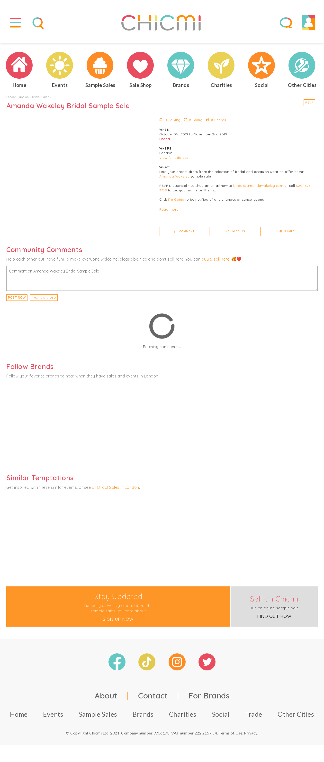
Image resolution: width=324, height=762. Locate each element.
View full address (173, 158)
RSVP (309, 102)
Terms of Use (230, 733)
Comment (184, 231)
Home (19, 714)
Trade (253, 714)
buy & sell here (216, 259)
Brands (143, 714)
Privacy (250, 733)
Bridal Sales (40, 97)
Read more (169, 209)
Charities (183, 714)
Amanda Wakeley (174, 176)
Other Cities (296, 714)
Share (286, 231)
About (106, 695)
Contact (153, 695)
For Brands (209, 695)
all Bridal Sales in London (115, 487)
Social (221, 714)
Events (53, 714)
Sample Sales (98, 714)
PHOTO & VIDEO (44, 297)
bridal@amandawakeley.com (258, 186)
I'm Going (176, 199)
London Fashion (17, 97)
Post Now (17, 297)
